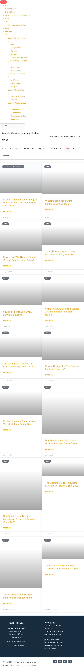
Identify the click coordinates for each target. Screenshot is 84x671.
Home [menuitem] (7, 5)
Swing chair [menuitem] (15, 119)
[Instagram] (60, 661)
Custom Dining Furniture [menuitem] (46, 63)
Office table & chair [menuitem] (17, 96)
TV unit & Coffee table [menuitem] (19, 57)
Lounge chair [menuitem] (15, 48)
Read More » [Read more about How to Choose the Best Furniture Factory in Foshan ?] (49, 375)
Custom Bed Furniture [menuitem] (46, 76)
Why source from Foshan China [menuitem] (17, 15)
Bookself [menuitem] (13, 100)
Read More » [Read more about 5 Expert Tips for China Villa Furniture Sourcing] (7, 321)
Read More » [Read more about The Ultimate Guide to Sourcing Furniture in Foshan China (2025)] (49, 491)
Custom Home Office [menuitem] (46, 92)
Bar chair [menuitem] (14, 51)
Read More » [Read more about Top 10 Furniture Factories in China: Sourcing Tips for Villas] (7, 372)
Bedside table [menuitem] (15, 83)
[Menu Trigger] (3, 2)
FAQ (74, 148)
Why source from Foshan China (50, 148)
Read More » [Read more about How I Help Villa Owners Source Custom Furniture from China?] (7, 266)
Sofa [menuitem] (12, 44)
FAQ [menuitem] (7, 28)
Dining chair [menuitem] (15, 67)
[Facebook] (55, 661)
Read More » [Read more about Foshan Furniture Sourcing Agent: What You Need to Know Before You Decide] (7, 211)
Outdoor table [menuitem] (15, 113)
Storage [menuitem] (13, 54)
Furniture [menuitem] (44, 33)
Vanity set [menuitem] (14, 87)
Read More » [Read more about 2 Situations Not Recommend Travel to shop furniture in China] (49, 574)
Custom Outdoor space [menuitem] (46, 105)
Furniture (5, 156)
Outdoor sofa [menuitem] (15, 109)
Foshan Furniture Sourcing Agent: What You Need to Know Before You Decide (20, 202)
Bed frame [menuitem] (14, 80)
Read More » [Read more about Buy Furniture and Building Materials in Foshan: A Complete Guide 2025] (7, 528)
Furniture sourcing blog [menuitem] (17, 25)
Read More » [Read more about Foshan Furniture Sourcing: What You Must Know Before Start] (7, 430)
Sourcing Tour (15, 148)
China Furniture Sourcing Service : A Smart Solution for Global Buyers (62, 311)
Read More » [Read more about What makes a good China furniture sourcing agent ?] (49, 210)
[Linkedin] (70, 661)
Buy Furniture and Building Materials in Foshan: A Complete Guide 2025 (19, 519)
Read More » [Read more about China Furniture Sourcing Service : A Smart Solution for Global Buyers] (49, 320)
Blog (67, 148)
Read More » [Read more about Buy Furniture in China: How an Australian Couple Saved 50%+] (49, 449)
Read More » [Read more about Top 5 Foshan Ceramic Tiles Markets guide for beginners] (7, 603)
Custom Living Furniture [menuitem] (46, 40)
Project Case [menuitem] (10, 12)
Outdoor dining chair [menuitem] (18, 116)
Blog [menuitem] (44, 20)
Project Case (29, 148)
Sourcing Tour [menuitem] (10, 9)
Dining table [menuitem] (15, 70)
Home (4, 148)
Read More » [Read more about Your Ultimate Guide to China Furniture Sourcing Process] (49, 260)
